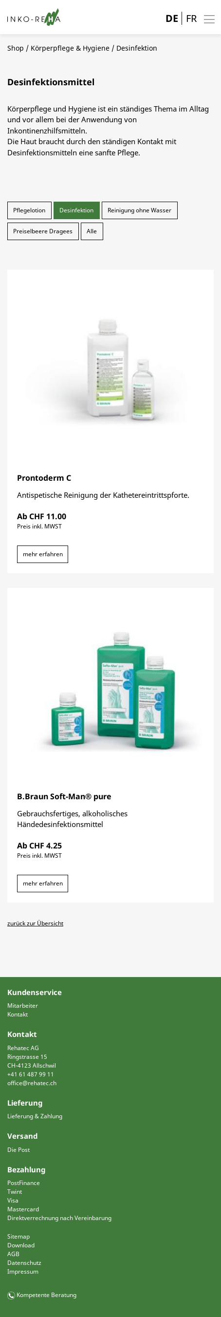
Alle (92, 231)
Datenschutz (24, 1263)
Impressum (22, 1271)
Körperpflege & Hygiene (70, 48)
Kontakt (17, 1014)
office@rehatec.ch (31, 1083)
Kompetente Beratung (46, 1295)
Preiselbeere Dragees (43, 231)
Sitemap (18, 1236)
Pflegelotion (29, 210)
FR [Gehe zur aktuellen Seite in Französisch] (191, 18)
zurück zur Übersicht (35, 923)
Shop (15, 48)
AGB (13, 1254)
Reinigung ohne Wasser (139, 210)
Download (21, 1245)
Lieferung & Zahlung (34, 1116)
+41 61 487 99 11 (30, 1074)
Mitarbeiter (22, 1005)
